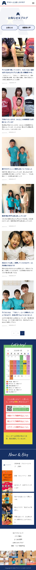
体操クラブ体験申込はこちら (18, 416)
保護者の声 (26, 28)
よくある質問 (18, 539)
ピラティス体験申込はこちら (18, 427)
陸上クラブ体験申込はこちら (18, 421)
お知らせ (9, 28)
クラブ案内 (18, 536)
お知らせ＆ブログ (18, 542)
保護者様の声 (12, 82)
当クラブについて (18, 533)
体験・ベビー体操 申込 (18, 546)
